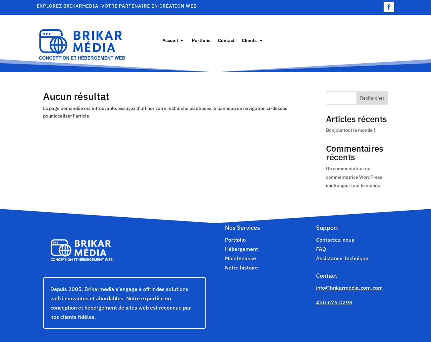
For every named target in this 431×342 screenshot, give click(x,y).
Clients (249, 40)
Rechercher (372, 98)
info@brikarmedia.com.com (349, 287)
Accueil (170, 40)
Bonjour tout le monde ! (350, 130)
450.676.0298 (334, 302)
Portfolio (201, 40)
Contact (226, 40)
